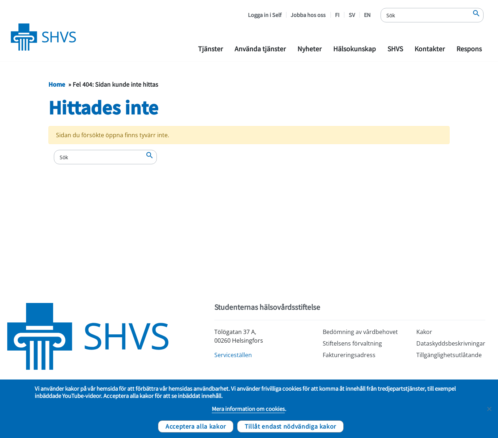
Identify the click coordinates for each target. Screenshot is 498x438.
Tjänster (210, 48)
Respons (469, 48)
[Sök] (432, 15)
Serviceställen (233, 355)
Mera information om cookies (248, 408)
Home (56, 84)
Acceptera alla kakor (196, 426)
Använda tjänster (260, 48)
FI (337, 14)
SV (352, 14)
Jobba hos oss (308, 14)
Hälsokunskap (354, 48)
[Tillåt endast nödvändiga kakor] (489, 408)
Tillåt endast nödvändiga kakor (290, 426)
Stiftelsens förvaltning (352, 343)
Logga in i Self (265, 14)
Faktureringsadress (349, 355)
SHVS (395, 48)
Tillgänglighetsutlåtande (449, 355)
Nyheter (309, 48)
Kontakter (430, 48)
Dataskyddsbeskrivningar (450, 343)
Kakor (424, 332)
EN (367, 14)
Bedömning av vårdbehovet (360, 332)
